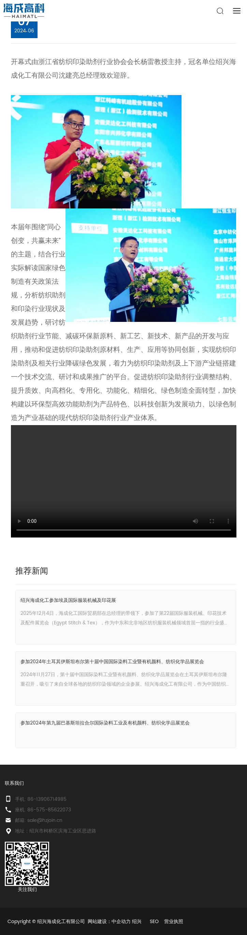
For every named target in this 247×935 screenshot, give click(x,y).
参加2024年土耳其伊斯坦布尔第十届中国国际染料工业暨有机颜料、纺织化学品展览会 (112, 662)
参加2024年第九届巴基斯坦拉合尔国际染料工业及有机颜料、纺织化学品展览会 (105, 723)
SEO (154, 921)
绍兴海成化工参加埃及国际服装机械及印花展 (68, 600)
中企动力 (121, 921)
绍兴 (137, 921)
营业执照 (173, 921)
